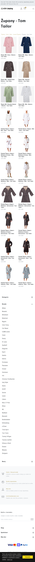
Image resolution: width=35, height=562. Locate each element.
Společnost (17, 533)
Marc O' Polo (6, 402)
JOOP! (4, 389)
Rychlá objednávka (11, 481)
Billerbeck (5, 315)
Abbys (4, 308)
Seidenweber (6, 419)
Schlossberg (5, 423)
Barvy (17, 462)
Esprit (3, 352)
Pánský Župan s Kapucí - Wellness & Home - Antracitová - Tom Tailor (25, 229)
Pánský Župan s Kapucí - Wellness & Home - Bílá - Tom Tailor (25, 152)
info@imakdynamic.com (12, 496)
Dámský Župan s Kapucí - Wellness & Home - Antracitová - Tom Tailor (8, 229)
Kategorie (17, 297)
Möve (3, 406)
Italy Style (5, 382)
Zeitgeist (4, 453)
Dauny (4, 338)
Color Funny (5, 325)
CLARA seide (6, 332)
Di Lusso (4, 342)
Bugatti (4, 321)
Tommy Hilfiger (6, 436)
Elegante (4, 348)
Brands (17, 304)
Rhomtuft (4, 416)
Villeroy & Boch (6, 443)
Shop (17, 528)
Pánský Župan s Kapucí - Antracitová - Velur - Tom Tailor (25, 255)
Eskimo (4, 359)
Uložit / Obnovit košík (12, 472)
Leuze (3, 396)
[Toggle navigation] (33, 9)
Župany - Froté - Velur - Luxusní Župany (11, 34)
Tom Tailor (5, 433)
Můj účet (8, 489)
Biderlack (5, 318)
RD (3, 409)
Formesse (5, 362)
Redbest (4, 413)
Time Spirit (5, 429)
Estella (4, 355)
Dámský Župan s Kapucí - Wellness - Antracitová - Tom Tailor (26, 203)
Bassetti (4, 311)
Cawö (3, 335)
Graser (4, 369)
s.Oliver (4, 426)
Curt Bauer (5, 328)
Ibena (4, 386)
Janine (4, 392)
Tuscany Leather (7, 440)
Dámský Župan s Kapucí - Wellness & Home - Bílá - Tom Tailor (8, 152)
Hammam (5, 372)
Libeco (4, 399)
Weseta (4, 450)
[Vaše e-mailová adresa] (15, 519)
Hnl (3, 375)
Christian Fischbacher (8, 379)
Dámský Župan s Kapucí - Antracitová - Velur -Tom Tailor (8, 255)
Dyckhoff (4, 345)
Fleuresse (5, 365)
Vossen (4, 446)
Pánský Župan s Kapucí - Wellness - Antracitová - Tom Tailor (8, 203)
